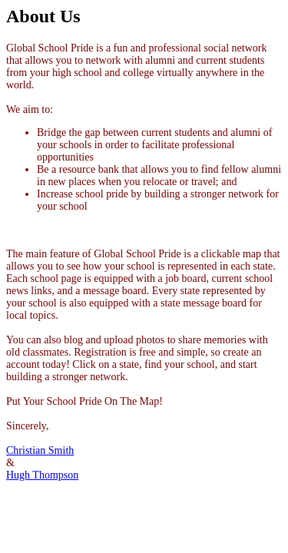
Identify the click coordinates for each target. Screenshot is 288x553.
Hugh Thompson (42, 475)
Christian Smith (40, 450)
